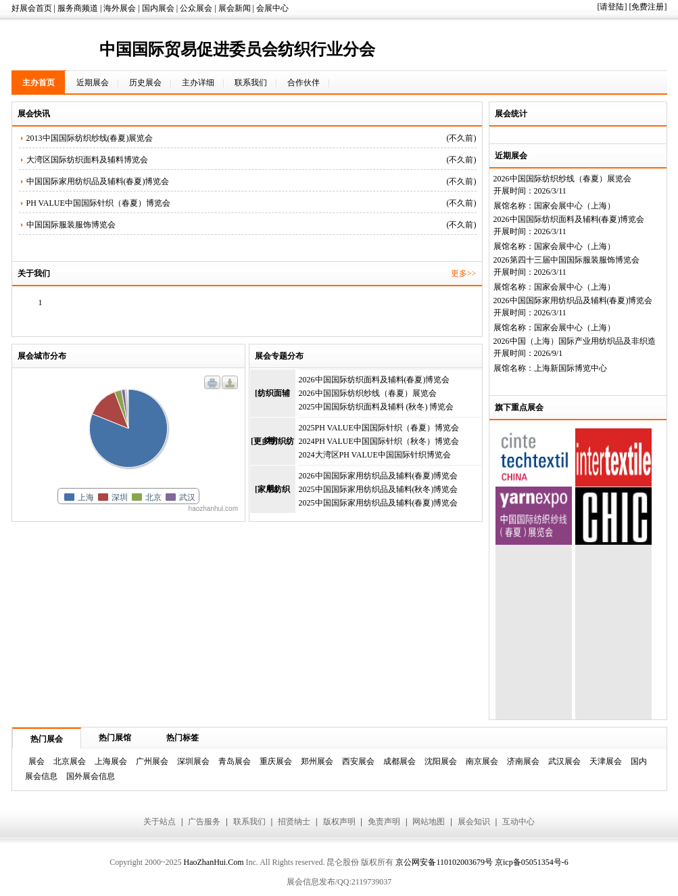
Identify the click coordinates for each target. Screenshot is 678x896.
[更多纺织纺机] (272, 450)
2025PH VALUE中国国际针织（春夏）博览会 (379, 427)
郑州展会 (317, 761)
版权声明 (339, 821)
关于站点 (159, 821)
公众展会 (196, 8)
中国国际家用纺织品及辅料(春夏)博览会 (98, 181)
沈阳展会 (441, 761)
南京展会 (482, 761)
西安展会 (358, 761)
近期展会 (92, 82)
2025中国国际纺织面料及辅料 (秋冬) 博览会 (376, 406)
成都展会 (399, 761)
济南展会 (523, 761)
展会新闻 (234, 8)
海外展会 (119, 8)
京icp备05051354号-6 (531, 862)
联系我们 (251, 82)
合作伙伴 (303, 82)
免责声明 (384, 821)
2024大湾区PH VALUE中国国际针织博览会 (375, 455)
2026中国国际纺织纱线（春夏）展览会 (562, 178)
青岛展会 (234, 761)
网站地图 (428, 821)
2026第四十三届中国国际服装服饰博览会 (566, 260)
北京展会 (69, 761)
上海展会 (111, 761)
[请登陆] (612, 7)
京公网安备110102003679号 (444, 862)
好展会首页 (31, 8)
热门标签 (182, 737)
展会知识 (474, 821)
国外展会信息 (90, 776)
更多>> (464, 273)
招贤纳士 (294, 821)
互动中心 (518, 821)
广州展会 (152, 761)
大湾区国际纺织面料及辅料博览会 (87, 159)
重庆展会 (276, 761)
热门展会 (46, 739)
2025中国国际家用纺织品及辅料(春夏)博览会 (378, 503)
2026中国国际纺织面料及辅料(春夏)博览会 (569, 219)
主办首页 (38, 82)
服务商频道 (77, 8)
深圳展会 (193, 761)
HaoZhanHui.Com (213, 862)
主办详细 (198, 82)
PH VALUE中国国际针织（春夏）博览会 (98, 203)
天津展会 (605, 761)
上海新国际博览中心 (570, 368)
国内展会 (158, 8)
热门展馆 (115, 737)
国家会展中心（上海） (574, 205)
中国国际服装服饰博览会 (71, 224)
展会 (36, 761)
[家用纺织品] (272, 499)
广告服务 (204, 821)
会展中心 (272, 8)
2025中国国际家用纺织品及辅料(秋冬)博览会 (378, 489)
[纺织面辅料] (272, 402)
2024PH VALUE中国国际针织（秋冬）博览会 (379, 441)
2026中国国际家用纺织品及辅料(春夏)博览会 (573, 300)
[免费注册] (648, 7)
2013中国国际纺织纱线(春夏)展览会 (89, 138)
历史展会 (145, 82)
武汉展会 (564, 761)
